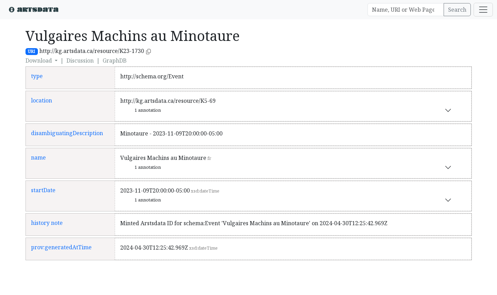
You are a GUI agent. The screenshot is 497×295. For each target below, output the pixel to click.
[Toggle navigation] (483, 10)
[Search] (405, 9)
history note (47, 223)
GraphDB (115, 60)
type (37, 76)
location (41, 100)
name (38, 157)
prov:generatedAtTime (61, 247)
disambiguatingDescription (67, 133)
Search (457, 9)
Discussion (80, 60)
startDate (43, 190)
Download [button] (39, 60)
